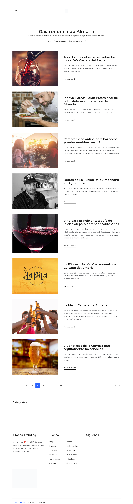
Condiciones (54, 457)
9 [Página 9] (33, 382)
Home (49, 42)
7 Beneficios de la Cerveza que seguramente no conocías (84, 345)
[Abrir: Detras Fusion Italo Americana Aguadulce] (34, 189)
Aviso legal (70, 457)
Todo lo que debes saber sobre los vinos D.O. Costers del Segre (87, 59)
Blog (51, 439)
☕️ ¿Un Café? (71, 461)
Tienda (69, 439)
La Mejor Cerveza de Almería (83, 303)
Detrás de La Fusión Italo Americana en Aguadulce (88, 179)
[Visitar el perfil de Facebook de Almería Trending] (87, 439)
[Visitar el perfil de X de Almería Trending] (92, 439)
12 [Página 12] (50, 382)
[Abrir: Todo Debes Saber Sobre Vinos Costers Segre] (34, 69)
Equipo (52, 444)
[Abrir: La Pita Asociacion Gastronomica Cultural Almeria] (34, 273)
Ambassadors (72, 444)
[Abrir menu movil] (16, 11)
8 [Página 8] (27, 382)
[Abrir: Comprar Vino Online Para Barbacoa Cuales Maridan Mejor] (34, 148)
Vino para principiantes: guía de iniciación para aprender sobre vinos (88, 220)
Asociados (53, 448)
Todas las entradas (60, 42)
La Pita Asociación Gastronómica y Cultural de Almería (87, 264)
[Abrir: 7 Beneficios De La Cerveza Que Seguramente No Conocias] (34, 355)
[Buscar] (118, 11)
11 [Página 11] (44, 382)
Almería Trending (19, 500)
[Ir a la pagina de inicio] (66, 11)
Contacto (53, 452)
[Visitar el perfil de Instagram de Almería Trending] (97, 439)
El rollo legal (71, 452)
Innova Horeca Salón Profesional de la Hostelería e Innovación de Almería (90, 100)
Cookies (52, 461)
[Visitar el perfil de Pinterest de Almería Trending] (102, 439)
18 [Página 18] (61, 382)
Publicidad (71, 448)
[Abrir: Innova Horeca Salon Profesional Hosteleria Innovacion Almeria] (34, 108)
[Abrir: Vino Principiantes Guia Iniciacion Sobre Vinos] (34, 231)
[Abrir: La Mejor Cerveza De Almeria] (34, 314)
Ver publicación (67, 80)
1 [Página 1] (16, 382)
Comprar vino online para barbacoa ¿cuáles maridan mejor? (88, 138)
